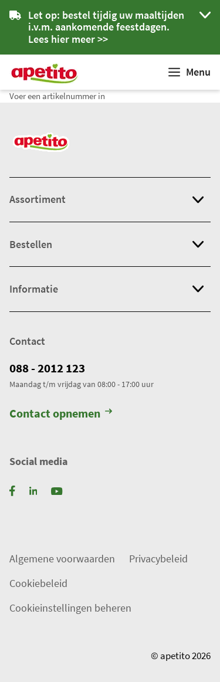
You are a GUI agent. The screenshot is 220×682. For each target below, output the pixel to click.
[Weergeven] (189, 72)
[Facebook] (12, 489)
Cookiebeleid (38, 583)
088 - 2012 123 (47, 368)
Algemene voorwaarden (62, 558)
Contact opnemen (60, 414)
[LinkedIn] (33, 489)
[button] (110, 27)
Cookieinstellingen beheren (70, 608)
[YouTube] (56, 489)
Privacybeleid (158, 558)
